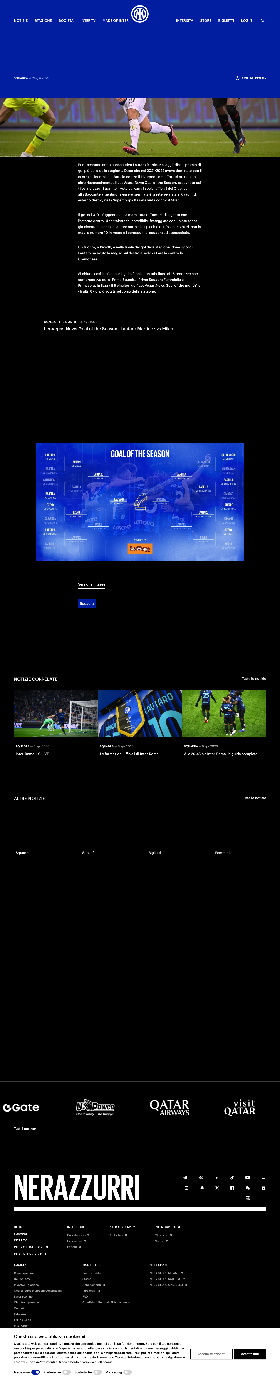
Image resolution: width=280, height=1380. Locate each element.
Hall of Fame (22, 1279)
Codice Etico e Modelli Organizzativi (38, 1291)
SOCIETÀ (66, 20)
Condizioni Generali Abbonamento (106, 1302)
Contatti (19, 1308)
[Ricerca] (262, 20)
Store (205, 20)
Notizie (19, 1227)
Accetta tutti (250, 1354)
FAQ (85, 1296)
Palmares (20, 1314)
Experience (75, 1241)
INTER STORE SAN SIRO (165, 1279)
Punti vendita (91, 1273)
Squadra (87, 567)
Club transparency (26, 1302)
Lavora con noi (24, 1296)
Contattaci (116, 1235)
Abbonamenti (91, 1285)
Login (246, 20)
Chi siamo (161, 1235)
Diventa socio (76, 1235)
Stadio (86, 1279)
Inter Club (75, 1227)
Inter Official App (28, 1254)
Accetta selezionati (211, 1354)
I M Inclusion (22, 1320)
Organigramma (24, 1273)
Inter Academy (120, 1227)
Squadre (21, 1234)
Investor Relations (26, 1285)
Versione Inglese (91, 548)
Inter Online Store (29, 1247)
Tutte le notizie (254, 642)
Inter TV (20, 1240)
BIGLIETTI (226, 20)
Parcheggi (89, 1291)
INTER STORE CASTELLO (166, 1285)
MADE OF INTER (115, 20)
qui (168, 1353)
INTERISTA (184, 20)
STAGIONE (43, 20)
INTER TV (88, 20)
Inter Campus (165, 1227)
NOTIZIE (21, 20)
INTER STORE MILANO (164, 1273)
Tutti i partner (25, 1128)
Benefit (72, 1247)
